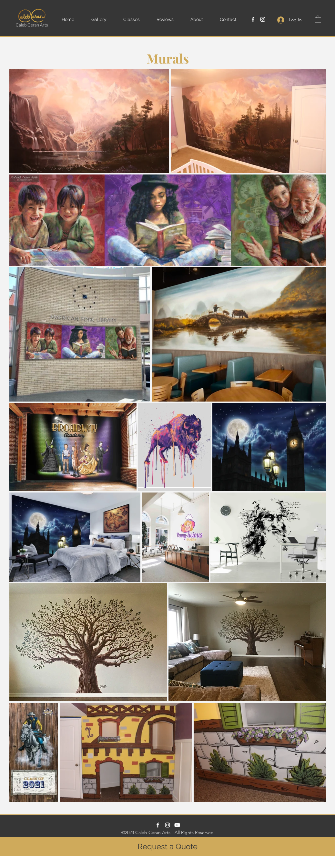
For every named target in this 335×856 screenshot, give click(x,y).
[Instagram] (262, 19)
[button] (104, 19)
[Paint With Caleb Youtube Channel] (177, 825)
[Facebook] (253, 19)
